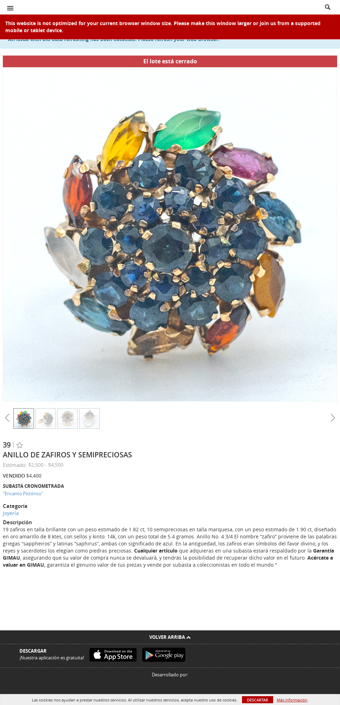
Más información (292, 700)
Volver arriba (170, 637)
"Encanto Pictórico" (23, 493)
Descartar (257, 700)
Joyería (11, 513)
